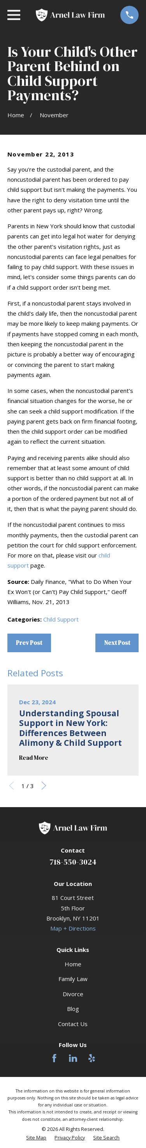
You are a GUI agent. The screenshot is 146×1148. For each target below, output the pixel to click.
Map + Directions (73, 928)
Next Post (117, 643)
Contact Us (73, 1024)
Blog (73, 1009)
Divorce (73, 994)
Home (73, 964)
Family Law (73, 979)
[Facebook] (54, 1058)
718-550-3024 (73, 861)
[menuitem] (36, 1138)
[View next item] (44, 786)
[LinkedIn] (73, 1058)
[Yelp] (92, 1058)
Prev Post (29, 643)
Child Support (61, 619)
